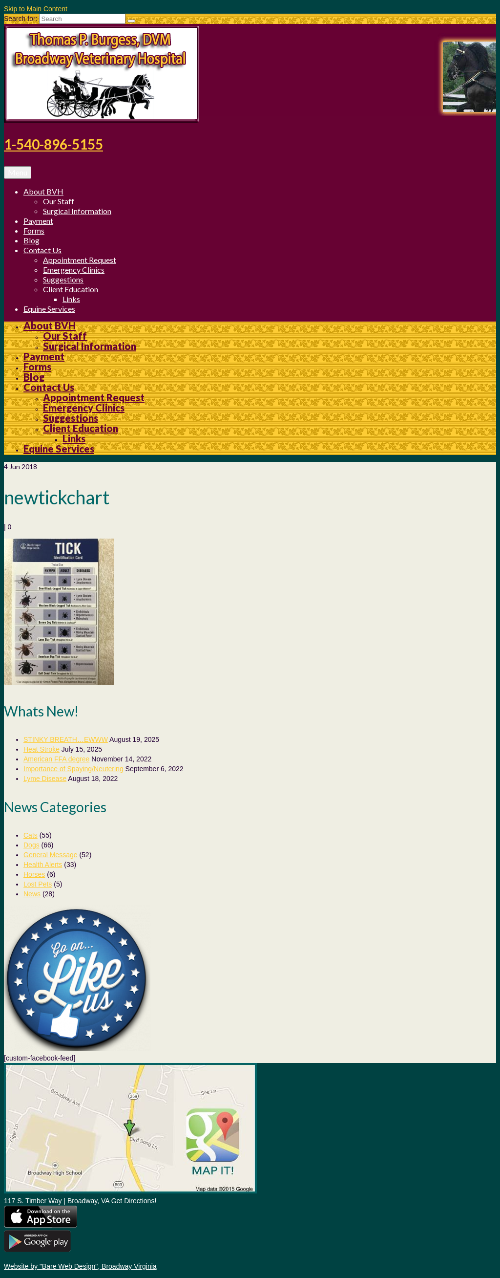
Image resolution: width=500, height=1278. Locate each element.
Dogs (31, 845)
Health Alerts (42, 864)
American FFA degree (56, 759)
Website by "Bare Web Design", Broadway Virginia (80, 1266)
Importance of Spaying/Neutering (73, 769)
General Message (50, 855)
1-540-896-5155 (53, 144)
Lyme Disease (44, 778)
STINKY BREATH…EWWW (65, 739)
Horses (34, 874)
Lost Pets (37, 884)
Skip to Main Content (35, 9)
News (32, 894)
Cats (30, 835)
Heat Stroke (41, 749)
